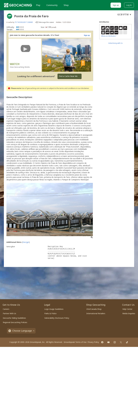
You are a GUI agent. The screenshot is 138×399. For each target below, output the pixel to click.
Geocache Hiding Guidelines (14, 318)
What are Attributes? (108, 36)
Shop (66, 5)
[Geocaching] (18, 5)
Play (38, 5)
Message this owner (46, 22)
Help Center (127, 309)
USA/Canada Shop (94, 309)
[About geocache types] (9, 16)
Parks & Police (50, 313)
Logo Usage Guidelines (53, 309)
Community (52, 5)
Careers (6, 309)
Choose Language (21, 330)
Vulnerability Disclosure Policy (56, 318)
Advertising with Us (115, 43)
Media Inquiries (128, 313)
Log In (129, 5)
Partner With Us (9, 313)
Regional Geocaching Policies (15, 322)
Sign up (116, 5)
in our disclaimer (82, 88)
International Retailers (95, 313)
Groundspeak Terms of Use (75, 342)
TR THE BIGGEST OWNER (24, 22)
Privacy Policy (93, 342)
